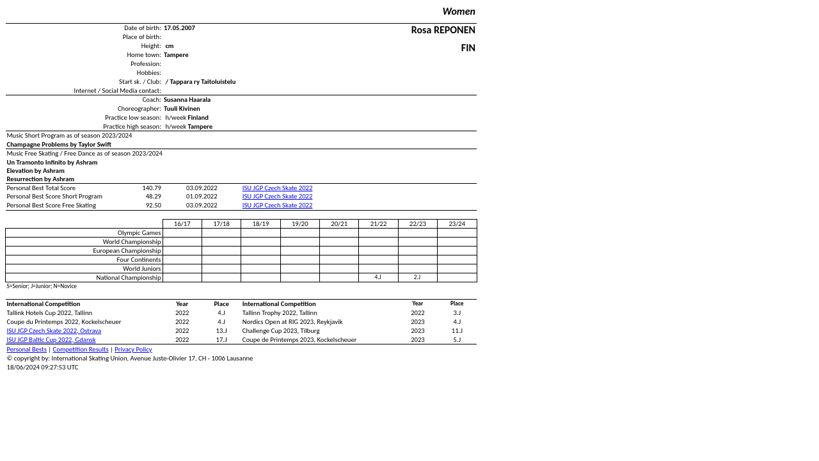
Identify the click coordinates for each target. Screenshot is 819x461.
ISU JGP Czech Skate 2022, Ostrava (54, 331)
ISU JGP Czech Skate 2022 (278, 188)
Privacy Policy (133, 349)
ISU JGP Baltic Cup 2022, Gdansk (51, 340)
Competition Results (81, 349)
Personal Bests (27, 349)
